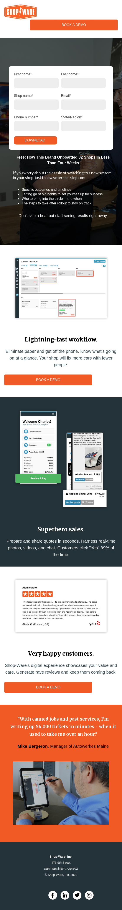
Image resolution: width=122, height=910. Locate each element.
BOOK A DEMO (74, 25)
